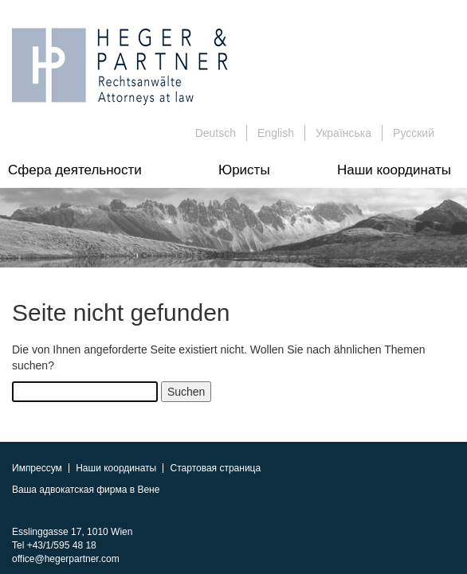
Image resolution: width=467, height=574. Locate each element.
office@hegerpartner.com (66, 558)
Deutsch (215, 133)
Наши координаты (394, 170)
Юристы (244, 170)
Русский (413, 133)
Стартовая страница (216, 468)
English (275, 133)
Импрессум (37, 468)
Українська (343, 133)
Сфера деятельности (75, 170)
